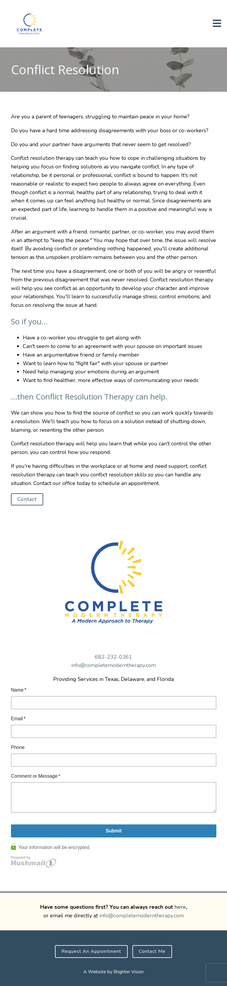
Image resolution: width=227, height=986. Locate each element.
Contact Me (152, 951)
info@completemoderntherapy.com (113, 665)
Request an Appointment (91, 951)
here (180, 907)
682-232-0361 (113, 656)
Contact (27, 499)
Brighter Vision (129, 972)
